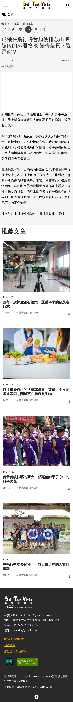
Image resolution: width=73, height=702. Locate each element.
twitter (13, 29)
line (19, 29)
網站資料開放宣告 (15, 651)
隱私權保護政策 (14, 638)
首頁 (5, 23)
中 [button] (28, 29)
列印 (35, 29)
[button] (68, 5)
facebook (5, 29)
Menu (5, 5)
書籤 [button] (43, 29)
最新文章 (28, 23)
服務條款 (9, 645)
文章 (16, 23)
